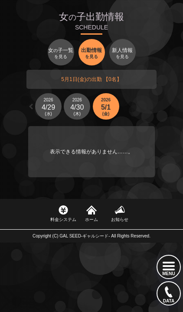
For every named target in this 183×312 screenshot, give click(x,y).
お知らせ (119, 219)
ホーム (91, 219)
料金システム (63, 219)
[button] (31, 107)
